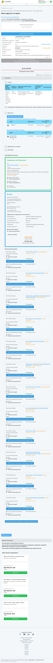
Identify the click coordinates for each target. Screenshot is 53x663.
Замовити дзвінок (42, 2)
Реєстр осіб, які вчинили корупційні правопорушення (26, 61)
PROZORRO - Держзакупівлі (26, 637)
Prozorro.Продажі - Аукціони (26, 641)
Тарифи (26, 654)
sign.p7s (13, 125)
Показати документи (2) (13, 267)
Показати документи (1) (13, 290)
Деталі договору (12, 234)
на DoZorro (30, 19)
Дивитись (15, 572)
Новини (26, 646)
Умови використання (40, 660)
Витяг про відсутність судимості (27, 59)
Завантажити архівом (15, 116)
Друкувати (6, 535)
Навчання (26, 644)
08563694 (17, 48)
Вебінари (27, 653)
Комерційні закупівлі (26, 642)
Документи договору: (12, 229)
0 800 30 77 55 (41, 0)
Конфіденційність (31, 660)
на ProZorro (24, 19)
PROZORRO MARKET (26, 639)
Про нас (26, 649)
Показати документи (13, 178)
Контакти (26, 647)
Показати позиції (11, 257)
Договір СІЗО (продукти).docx (13, 137)
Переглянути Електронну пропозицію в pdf (20, 261)
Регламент (26, 651)
